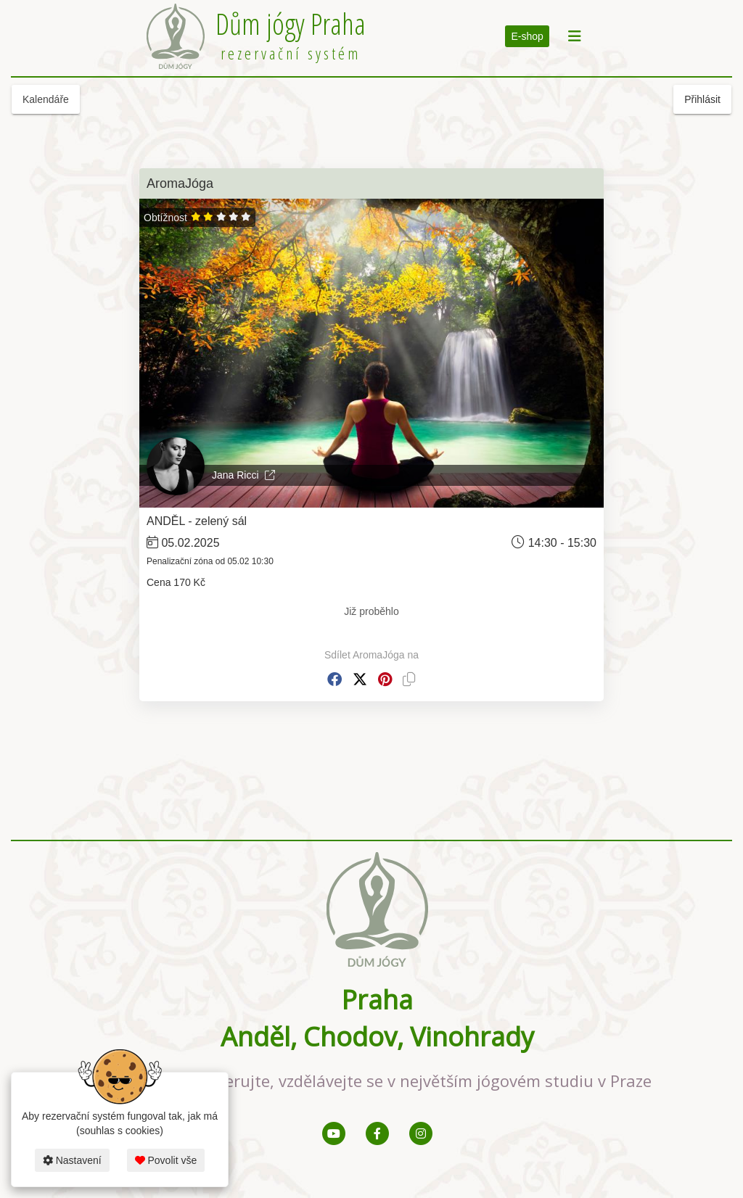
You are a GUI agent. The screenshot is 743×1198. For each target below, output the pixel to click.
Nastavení (72, 1160)
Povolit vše (166, 1160)
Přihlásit (702, 99)
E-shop (527, 36)
